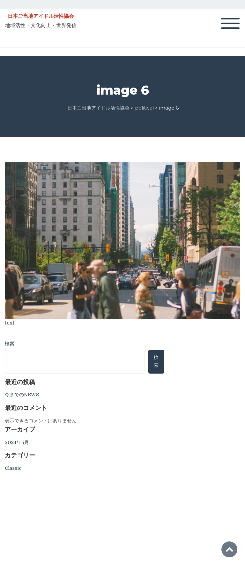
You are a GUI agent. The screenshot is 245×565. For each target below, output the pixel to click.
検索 (9, 344)
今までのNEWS (22, 394)
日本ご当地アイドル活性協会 (41, 16)
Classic (13, 468)
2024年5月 (17, 442)
